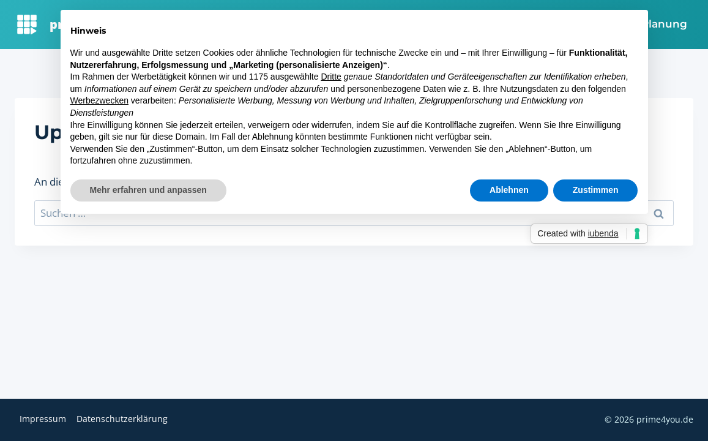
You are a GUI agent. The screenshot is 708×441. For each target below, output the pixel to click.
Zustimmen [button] (596, 190)
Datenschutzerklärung (122, 418)
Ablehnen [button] (509, 190)
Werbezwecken (99, 100)
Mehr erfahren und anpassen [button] (148, 190)
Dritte (331, 76)
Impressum (43, 418)
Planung (664, 24)
